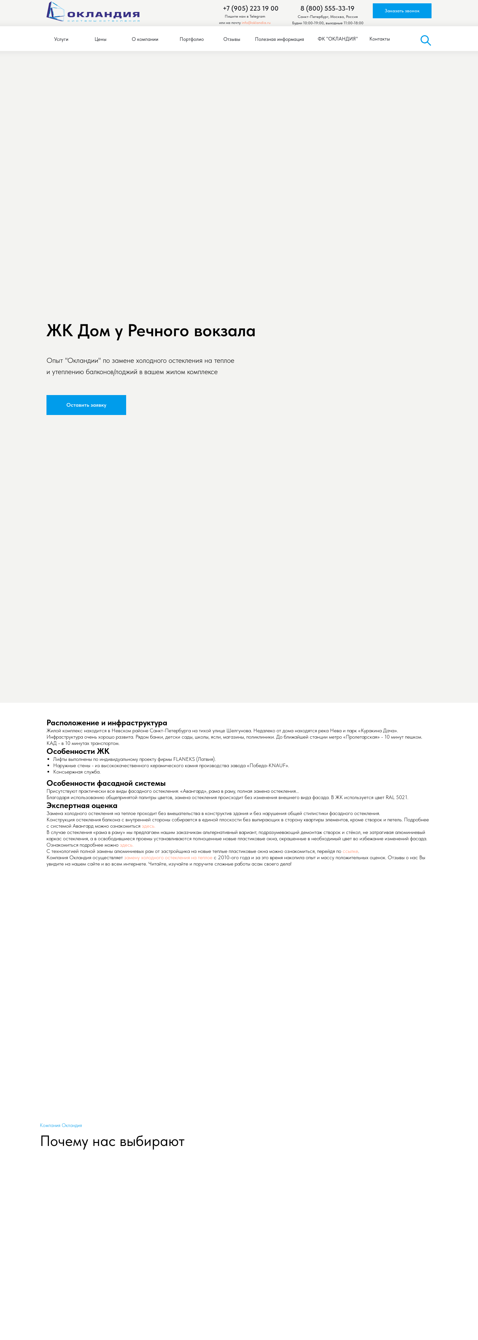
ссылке (350, 851)
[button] (402, 10)
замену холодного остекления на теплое (168, 857)
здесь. (148, 826)
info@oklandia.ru (256, 22)
